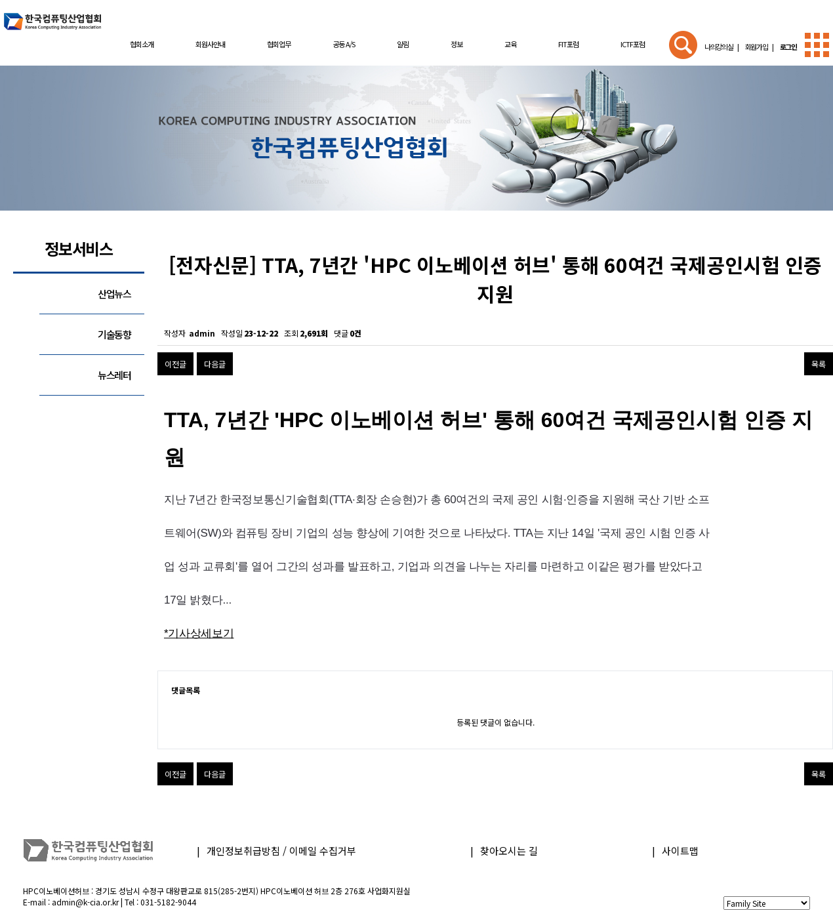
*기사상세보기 (199, 633)
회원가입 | (757, 46)
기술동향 (114, 334)
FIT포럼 (568, 44)
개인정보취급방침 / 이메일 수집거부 (281, 851)
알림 (403, 44)
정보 (456, 44)
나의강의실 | (721, 46)
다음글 (215, 363)
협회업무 (279, 44)
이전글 (175, 363)
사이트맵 (680, 851)
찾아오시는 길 (509, 851)
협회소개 (141, 44)
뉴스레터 (114, 375)
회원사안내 (210, 44)
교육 (510, 44)
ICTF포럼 (632, 44)
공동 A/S (344, 44)
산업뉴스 (114, 293)
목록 (818, 363)
